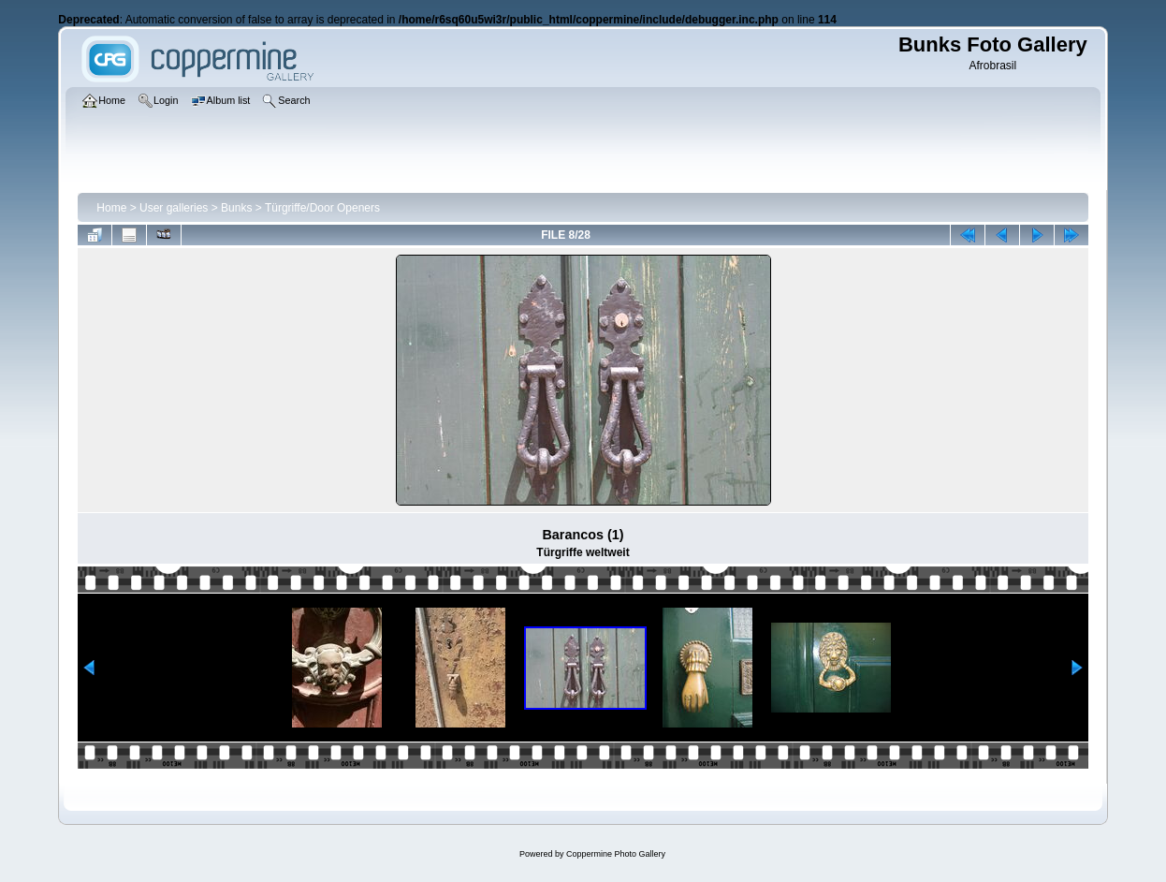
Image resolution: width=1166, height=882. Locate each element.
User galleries (173, 207)
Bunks (236, 207)
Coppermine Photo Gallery (615, 854)
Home (111, 207)
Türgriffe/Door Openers (322, 207)
